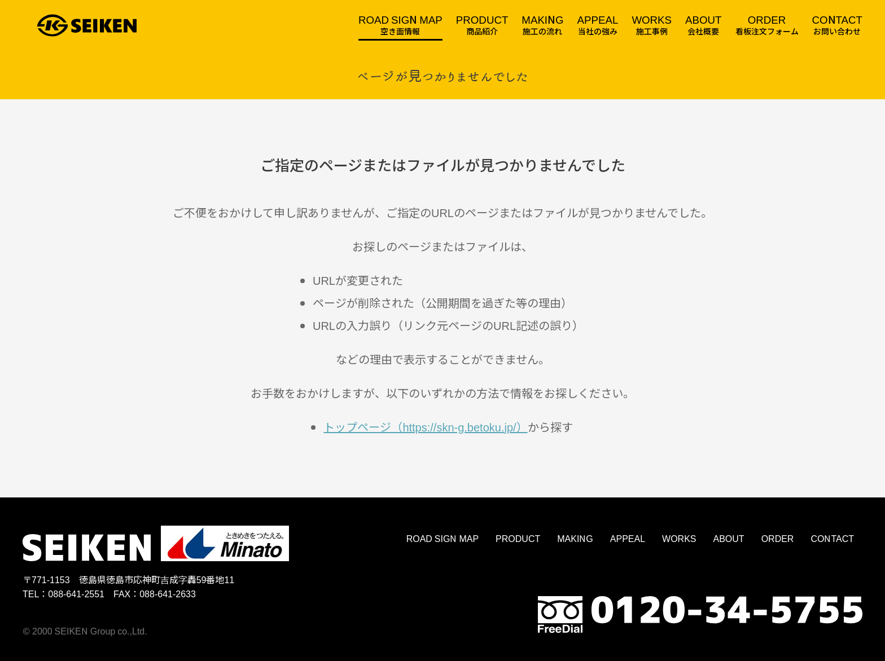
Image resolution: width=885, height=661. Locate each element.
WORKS (679, 538)
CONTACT (832, 538)
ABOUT (728, 538)
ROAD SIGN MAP (442, 538)
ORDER (777, 538)
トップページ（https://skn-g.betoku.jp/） (425, 426)
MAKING (575, 538)
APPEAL (627, 538)
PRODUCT (518, 538)
